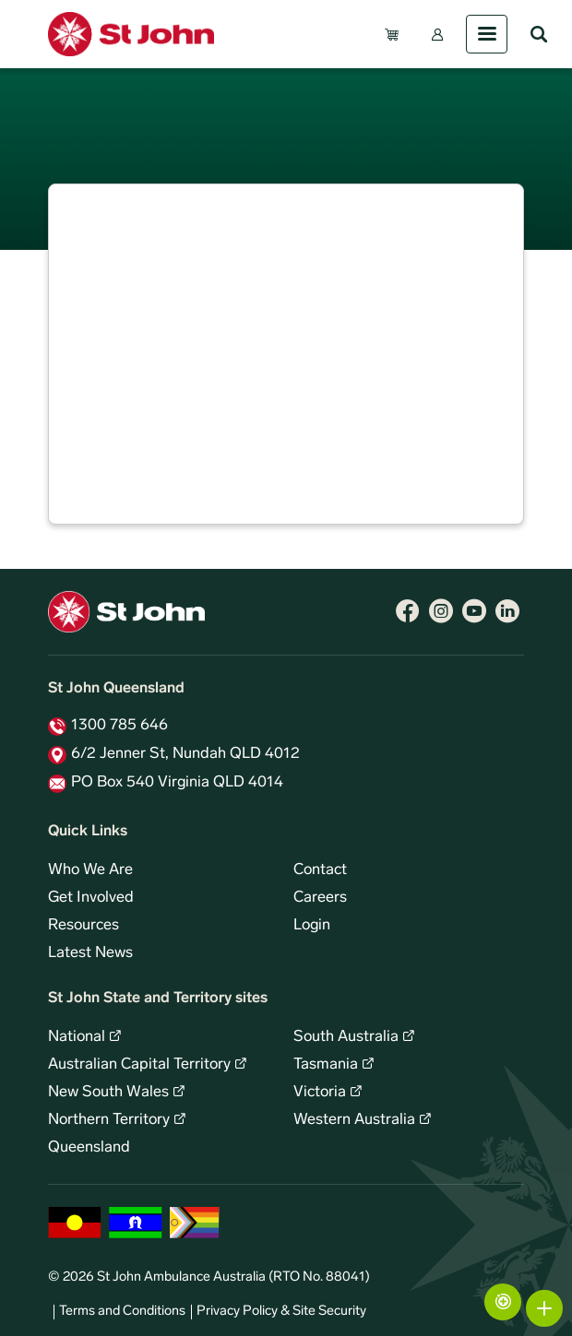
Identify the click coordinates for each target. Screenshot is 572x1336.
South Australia (346, 1037)
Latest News (90, 953)
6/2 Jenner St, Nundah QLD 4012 (185, 754)
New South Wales (108, 1092)
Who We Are (90, 870)
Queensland (89, 1148)
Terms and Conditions (122, 1311)
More (544, 1308)
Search (538, 34)
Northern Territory (109, 1120)
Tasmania (325, 1065)
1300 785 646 (119, 725)
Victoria (319, 1092)
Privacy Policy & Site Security (281, 1311)
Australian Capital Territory (139, 1065)
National (76, 1037)
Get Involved (91, 898)
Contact (320, 870)
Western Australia (354, 1120)
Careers (320, 898)
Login (311, 925)
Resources (83, 925)
